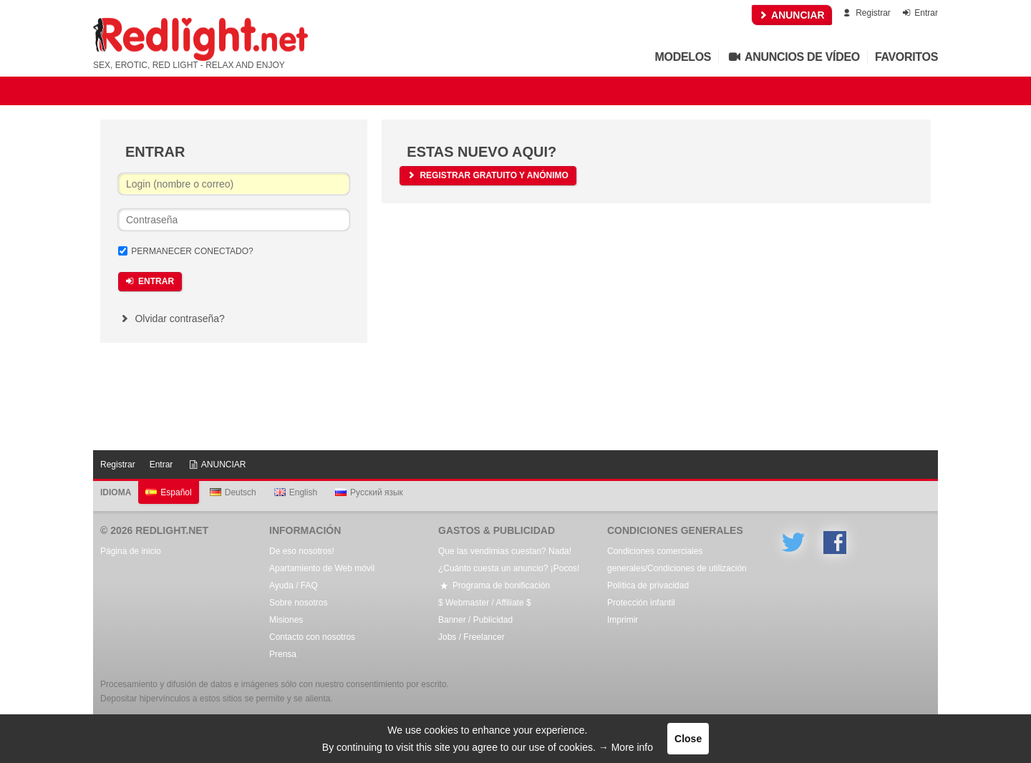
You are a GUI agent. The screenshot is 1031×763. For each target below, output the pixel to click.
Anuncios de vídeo (793, 57)
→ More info (626, 747)
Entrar (919, 13)
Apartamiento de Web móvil (321, 568)
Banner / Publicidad (475, 620)
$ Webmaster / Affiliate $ (484, 603)
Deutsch (233, 492)
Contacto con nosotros (312, 637)
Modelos (683, 57)
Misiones (286, 620)
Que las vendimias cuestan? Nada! (504, 551)
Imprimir (622, 620)
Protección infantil (641, 603)
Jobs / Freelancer (471, 637)
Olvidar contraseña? (171, 318)
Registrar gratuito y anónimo (486, 175)
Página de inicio (130, 551)
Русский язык (369, 492)
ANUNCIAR (792, 15)
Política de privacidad (648, 585)
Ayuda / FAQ (293, 585)
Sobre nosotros (298, 603)
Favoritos (906, 57)
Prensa (282, 654)
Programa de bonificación (494, 585)
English (295, 492)
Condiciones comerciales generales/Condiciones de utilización (677, 559)
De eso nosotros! (301, 551)
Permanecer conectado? (192, 251)
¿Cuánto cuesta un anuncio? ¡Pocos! (508, 568)
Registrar (866, 13)
